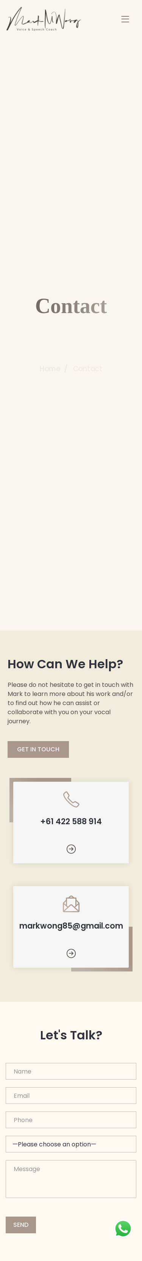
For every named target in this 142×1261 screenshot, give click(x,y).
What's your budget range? (71, 1144)
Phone (71, 1119)
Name (71, 1071)
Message (71, 1179)
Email (71, 1095)
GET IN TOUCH (38, 749)
